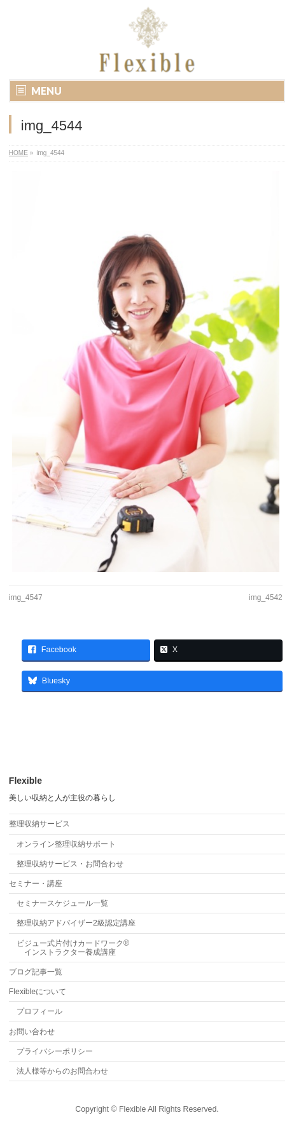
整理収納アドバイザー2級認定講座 (76, 923)
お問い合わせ (32, 1031)
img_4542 (266, 597)
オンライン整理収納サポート (66, 844)
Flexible (132, 1109)
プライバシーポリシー (55, 1051)
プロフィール (39, 1011)
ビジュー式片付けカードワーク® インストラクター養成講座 (73, 948)
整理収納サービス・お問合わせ (70, 863)
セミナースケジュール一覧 (62, 903)
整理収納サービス (39, 823)
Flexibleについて (37, 991)
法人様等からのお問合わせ (62, 1071)
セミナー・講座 (35, 883)
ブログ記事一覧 (35, 971)
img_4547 (26, 597)
